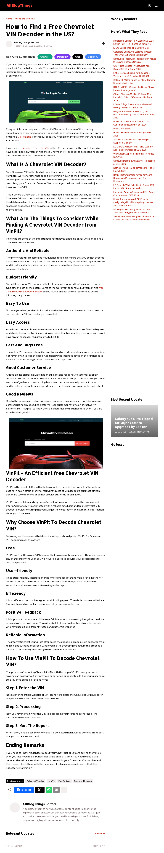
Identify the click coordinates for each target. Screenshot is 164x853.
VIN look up (24, 136)
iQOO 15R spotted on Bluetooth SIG (131, 48)
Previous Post (15, 845)
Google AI (93, 57)
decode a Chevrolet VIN (35, 148)
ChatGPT (45, 57)
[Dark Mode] (148, 6)
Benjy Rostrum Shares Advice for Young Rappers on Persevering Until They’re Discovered (132, 178)
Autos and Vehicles (25, 18)
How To (51, 781)
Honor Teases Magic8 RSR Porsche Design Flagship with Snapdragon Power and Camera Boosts (133, 202)
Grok (77, 57)
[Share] (102, 44)
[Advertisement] (134, 311)
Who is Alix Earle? (122, 128)
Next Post (98, 845)
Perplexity (62, 57)
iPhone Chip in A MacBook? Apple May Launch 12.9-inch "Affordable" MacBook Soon (132, 97)
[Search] (155, 6)
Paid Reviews (64, 781)
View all (98, 833)
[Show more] (64, 790)
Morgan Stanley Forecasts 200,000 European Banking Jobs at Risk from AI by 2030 (133, 114)
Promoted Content (83, 781)
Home (9, 18)
